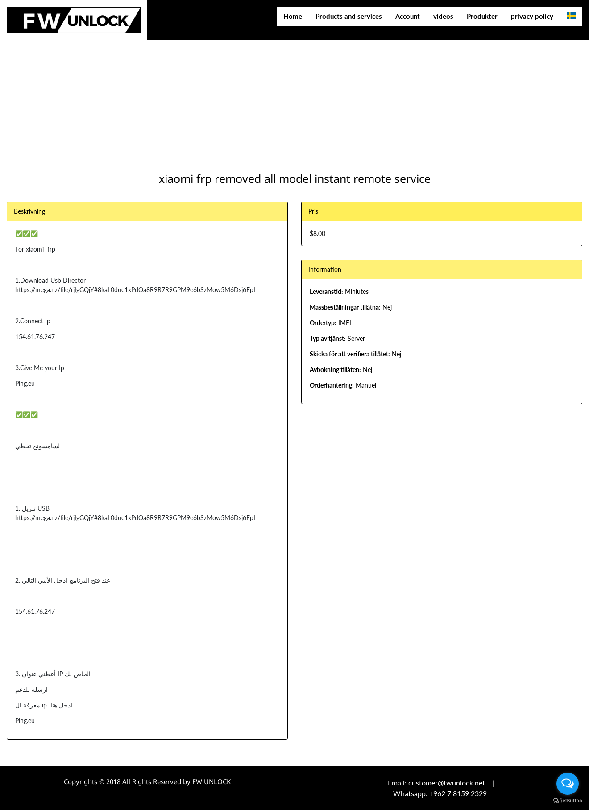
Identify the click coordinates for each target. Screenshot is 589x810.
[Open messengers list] (567, 784)
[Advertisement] (267, 62)
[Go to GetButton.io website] (567, 801)
